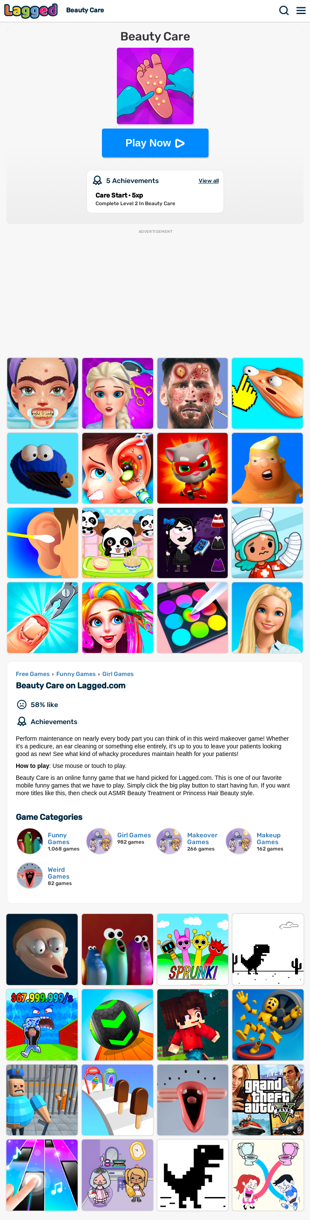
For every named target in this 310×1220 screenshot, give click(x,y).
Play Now (148, 143)
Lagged (32, 11)
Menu (301, 10)
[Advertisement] (155, 294)
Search (284, 10)
